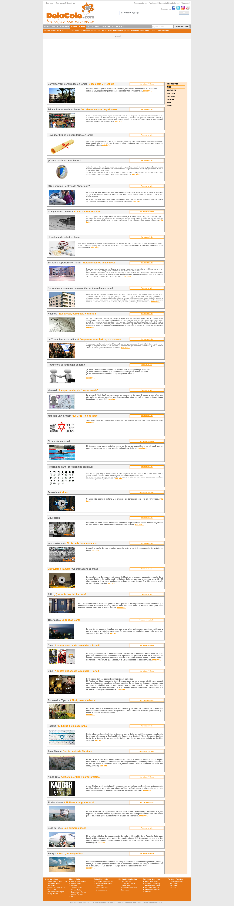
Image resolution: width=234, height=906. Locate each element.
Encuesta (99, 886)
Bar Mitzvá (174, 884)
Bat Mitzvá (173, 886)
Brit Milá (173, 888)
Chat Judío (51, 886)
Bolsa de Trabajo (151, 881)
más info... (147, 91)
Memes (136, 30)
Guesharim (125, 890)
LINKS (169, 106)
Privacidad (185, 3)
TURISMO (171, 93)
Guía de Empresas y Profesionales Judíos (152, 884)
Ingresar (49, 3)
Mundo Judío (74, 879)
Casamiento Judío (176, 881)
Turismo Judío (156, 30)
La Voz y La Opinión (128, 884)
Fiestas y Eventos (175, 879)
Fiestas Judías (50, 30)
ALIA (169, 103)
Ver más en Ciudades (146, 492)
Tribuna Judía (126, 886)
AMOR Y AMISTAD (60, 27)
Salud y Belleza (52, 894)
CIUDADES (171, 90)
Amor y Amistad (51, 879)
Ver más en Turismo (147, 700)
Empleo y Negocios (151, 879)
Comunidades (126, 881)
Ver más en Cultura (147, 84)
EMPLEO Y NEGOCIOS (112, 27)
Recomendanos (140, 3)
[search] (148, 12)
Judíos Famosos (104, 30)
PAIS (169, 87)
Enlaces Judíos (101, 890)
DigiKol (159, 902)
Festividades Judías (78, 881)
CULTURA (171, 96)
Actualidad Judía (101, 879)
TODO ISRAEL (172, 84)
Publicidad (153, 3)
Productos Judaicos (152, 889)
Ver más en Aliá (146, 135)
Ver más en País (147, 109)
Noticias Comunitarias (104, 884)
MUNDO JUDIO (78, 27)
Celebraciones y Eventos (122, 30)
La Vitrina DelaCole (152, 887)
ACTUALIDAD (93, 27)
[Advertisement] (117, 61)
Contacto (163, 3)
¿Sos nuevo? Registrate (65, 3)
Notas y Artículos (102, 888)
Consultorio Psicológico (55, 892)
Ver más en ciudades (147, 620)
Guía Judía (144, 30)
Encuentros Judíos (53, 884)
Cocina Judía (74, 30)
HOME (47, 27)
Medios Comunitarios (127, 879)
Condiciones (173, 3)
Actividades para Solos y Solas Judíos (56, 888)
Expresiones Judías (88, 30)
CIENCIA (170, 99)
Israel (165, 30)
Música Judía (62, 30)
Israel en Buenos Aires (129, 888)
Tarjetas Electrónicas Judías (57, 881)
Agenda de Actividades (104, 881)
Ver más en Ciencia (147, 853)
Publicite (148, 892)
